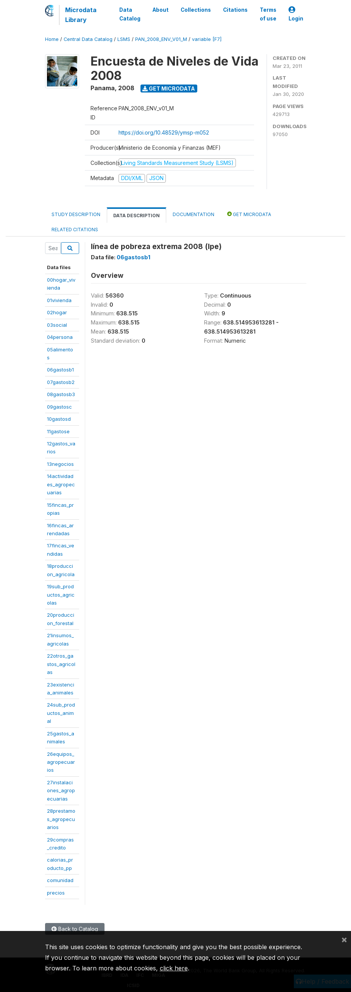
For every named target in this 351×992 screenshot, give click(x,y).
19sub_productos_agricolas (61, 594)
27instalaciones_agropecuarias (61, 790)
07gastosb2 (61, 382)
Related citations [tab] (74, 229)
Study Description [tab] (75, 214)
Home (52, 39)
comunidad (60, 880)
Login (296, 14)
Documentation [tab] (193, 214)
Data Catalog (129, 14)
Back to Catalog (74, 929)
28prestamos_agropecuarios (61, 819)
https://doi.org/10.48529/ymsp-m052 (164, 132)
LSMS (123, 39)
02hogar (57, 312)
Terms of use (268, 14)
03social (57, 325)
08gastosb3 (61, 394)
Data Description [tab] (136, 215)
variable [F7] (207, 39)
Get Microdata (168, 88)
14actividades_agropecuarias (61, 484)
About (160, 10)
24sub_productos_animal (61, 713)
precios (56, 893)
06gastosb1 (60, 370)
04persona (60, 337)
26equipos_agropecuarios (61, 762)
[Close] (344, 939)
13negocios (60, 464)
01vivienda (59, 300)
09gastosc (59, 407)
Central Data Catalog (88, 39)
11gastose (58, 431)
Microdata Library (81, 15)
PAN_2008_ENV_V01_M (161, 39)
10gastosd (59, 419)
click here (174, 968)
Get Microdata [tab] (249, 214)
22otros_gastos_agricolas (61, 664)
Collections (196, 10)
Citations (235, 10)
